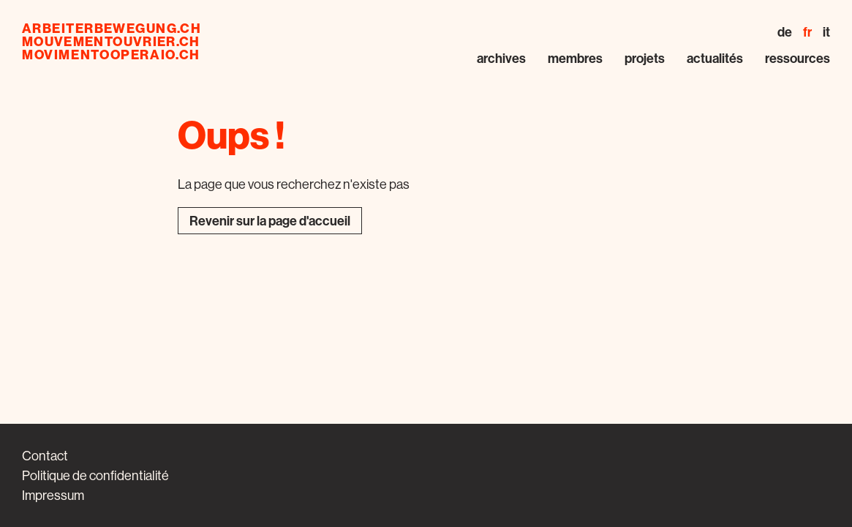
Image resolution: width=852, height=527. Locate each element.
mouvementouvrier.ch (111, 41)
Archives (501, 58)
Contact (45, 455)
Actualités (715, 58)
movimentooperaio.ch (111, 54)
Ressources (797, 58)
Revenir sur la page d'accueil (269, 220)
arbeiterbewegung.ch (111, 28)
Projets (645, 58)
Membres (575, 58)
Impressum (53, 495)
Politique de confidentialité (95, 475)
